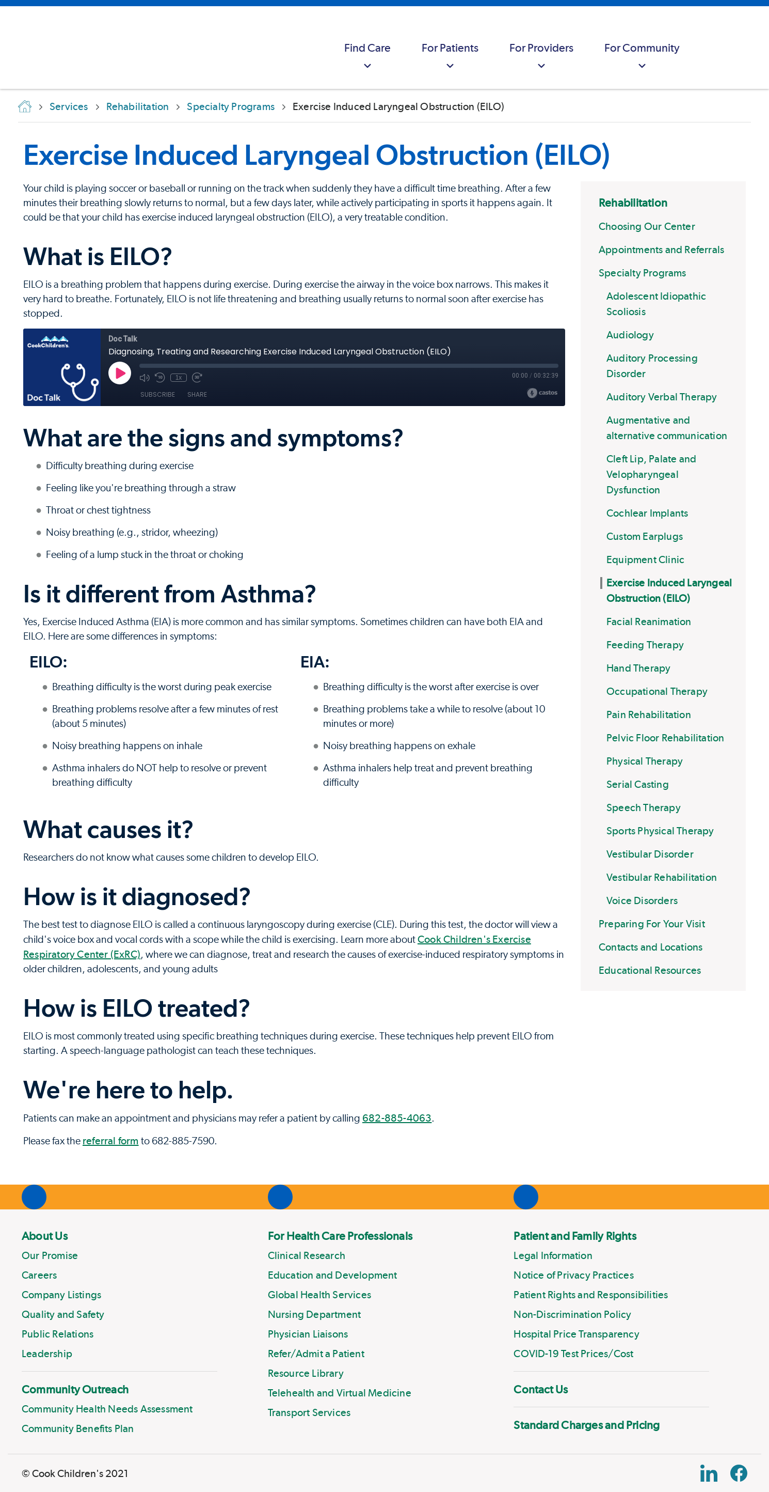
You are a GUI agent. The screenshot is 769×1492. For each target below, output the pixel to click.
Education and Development (332, 1275)
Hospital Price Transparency (576, 1334)
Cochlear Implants (647, 513)
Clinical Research (306, 1255)
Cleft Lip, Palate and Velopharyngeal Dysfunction (651, 474)
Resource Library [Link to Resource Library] (306, 1373)
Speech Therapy (643, 807)
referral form (111, 1140)
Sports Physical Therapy (660, 831)
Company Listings (61, 1294)
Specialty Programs (642, 273)
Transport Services (309, 1412)
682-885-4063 (396, 1118)
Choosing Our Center (647, 226)
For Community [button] (642, 57)
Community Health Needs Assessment (107, 1409)
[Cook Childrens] (13, 47)
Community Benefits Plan (78, 1428)
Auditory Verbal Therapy (661, 397)
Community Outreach (75, 1389)
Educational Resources (650, 970)
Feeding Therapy (645, 645)
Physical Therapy (644, 761)
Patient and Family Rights (575, 1235)
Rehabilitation (633, 202)
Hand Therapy (638, 668)
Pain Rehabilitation (648, 714)
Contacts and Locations (650, 947)
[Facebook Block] (738, 1473)
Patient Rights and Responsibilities (591, 1294)
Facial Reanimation (649, 621)
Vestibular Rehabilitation (661, 877)
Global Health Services (319, 1294)
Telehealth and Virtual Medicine (339, 1393)
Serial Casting (637, 784)
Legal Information (553, 1255)
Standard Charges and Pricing (587, 1425)
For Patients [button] (450, 57)
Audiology (630, 335)
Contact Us (541, 1389)
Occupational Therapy (657, 691)
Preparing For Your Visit (652, 924)
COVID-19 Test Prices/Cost (573, 1353)
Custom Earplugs (644, 536)
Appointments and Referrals (661, 249)
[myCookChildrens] (715, 47)
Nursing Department (314, 1314)
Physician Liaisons (308, 1334)
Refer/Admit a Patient (316, 1353)
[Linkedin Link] (709, 1473)
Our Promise (50, 1255)
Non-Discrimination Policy (572, 1314)
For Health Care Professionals (340, 1235)
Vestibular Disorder (650, 854)
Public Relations (57, 1334)
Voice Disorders (642, 900)
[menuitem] (367, 47)
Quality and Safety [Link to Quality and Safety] (63, 1314)
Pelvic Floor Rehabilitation (665, 738)
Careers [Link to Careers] (39, 1275)
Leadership (47, 1353)
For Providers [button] (541, 57)
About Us (45, 1235)
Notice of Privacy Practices (573, 1275)
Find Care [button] (367, 57)
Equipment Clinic (645, 559)
